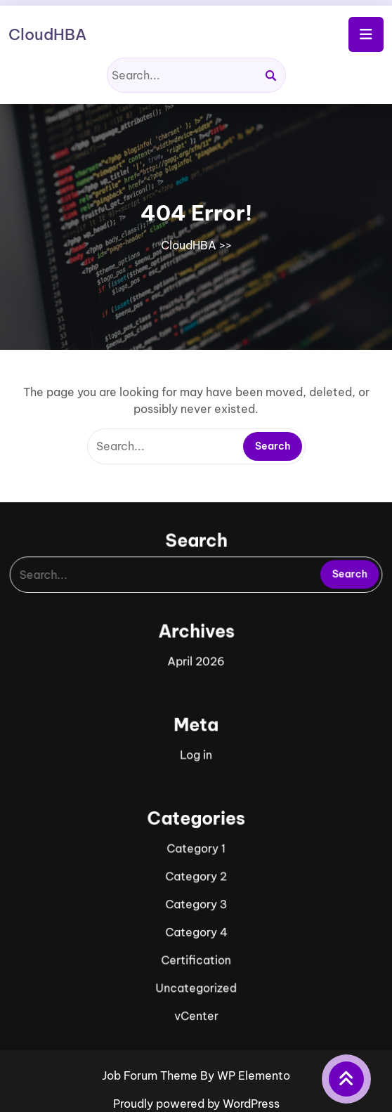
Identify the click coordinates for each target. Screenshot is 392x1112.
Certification (196, 946)
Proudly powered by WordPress (196, 1104)
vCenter (195, 998)
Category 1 (196, 840)
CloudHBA (47, 34)
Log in (196, 752)
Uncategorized (196, 972)
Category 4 (196, 919)
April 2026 (196, 663)
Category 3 (196, 893)
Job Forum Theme (151, 1075)
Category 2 (196, 866)
